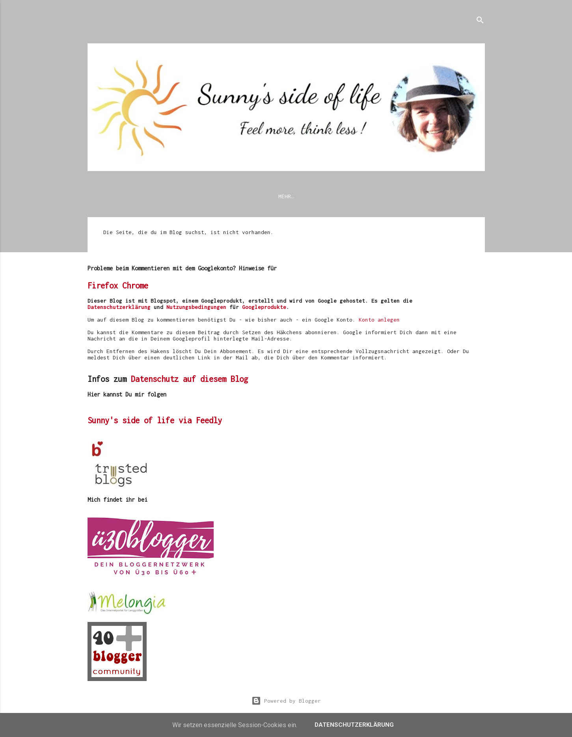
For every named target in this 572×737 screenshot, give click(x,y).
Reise (439, 196)
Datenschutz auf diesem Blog (189, 380)
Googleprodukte (264, 308)
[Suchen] (480, 21)
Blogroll (374, 196)
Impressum (215, 196)
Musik (471, 196)
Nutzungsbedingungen (196, 308)
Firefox (103, 287)
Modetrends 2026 (269, 196)
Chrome (135, 287)
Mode (409, 196)
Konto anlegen (379, 321)
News (100, 196)
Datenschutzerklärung (153, 196)
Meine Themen (327, 196)
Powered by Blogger (286, 701)
